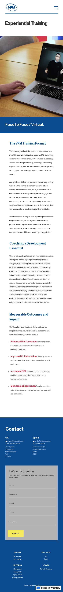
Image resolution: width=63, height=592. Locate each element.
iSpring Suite (18, 572)
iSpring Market (17, 575)
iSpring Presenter (17, 577)
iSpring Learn (18, 569)
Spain (46, 559)
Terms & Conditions (46, 569)
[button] (27, 7)
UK (46, 556)
